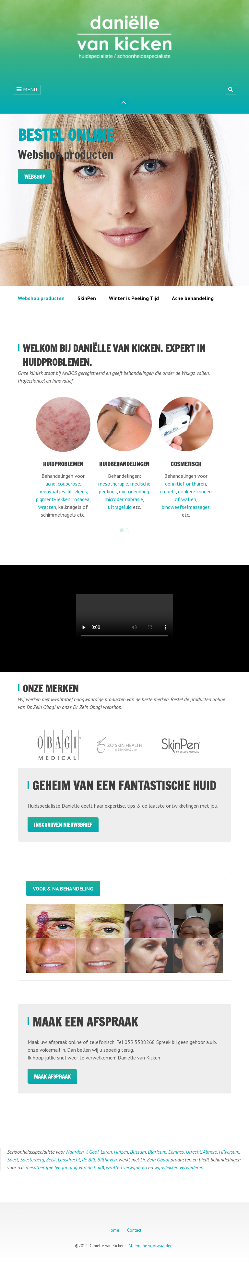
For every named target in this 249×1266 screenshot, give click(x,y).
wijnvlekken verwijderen (178, 1168)
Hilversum (229, 1152)
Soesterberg (32, 1160)
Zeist (51, 1160)
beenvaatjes (52, 492)
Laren (106, 1152)
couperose (69, 484)
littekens (77, 492)
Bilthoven (107, 1160)
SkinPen (86, 299)
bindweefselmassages (186, 508)
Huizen (121, 1152)
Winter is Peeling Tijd (134, 299)
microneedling (134, 492)
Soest (12, 1160)
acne (50, 484)
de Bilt (88, 1160)
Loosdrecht (69, 1160)
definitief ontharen (185, 484)
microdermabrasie (124, 500)
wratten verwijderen (126, 1168)
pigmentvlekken (53, 500)
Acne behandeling (193, 299)
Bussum (138, 1152)
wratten (47, 508)
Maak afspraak (52, 1077)
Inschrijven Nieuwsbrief (63, 825)
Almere (210, 1152)
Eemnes (176, 1152)
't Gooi (92, 1152)
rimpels (168, 492)
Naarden (75, 1152)
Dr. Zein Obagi (154, 1160)
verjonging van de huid (79, 1168)
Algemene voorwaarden (150, 1246)
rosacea (81, 500)
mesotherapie (113, 484)
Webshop (34, 176)
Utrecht (193, 1152)
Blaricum (157, 1152)
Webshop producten (41, 299)
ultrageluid (120, 508)
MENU (27, 89)
